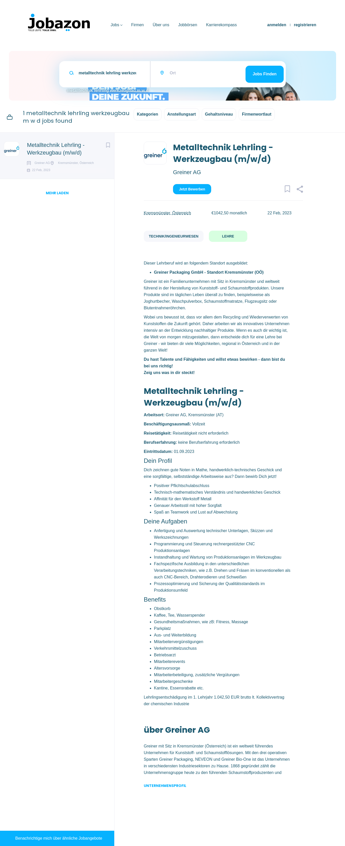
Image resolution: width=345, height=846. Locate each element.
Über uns (161, 25)
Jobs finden (265, 74)
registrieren (305, 25)
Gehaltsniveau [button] (219, 114)
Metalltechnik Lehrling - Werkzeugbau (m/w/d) (55, 149)
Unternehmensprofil (165, 785)
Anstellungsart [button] (181, 114)
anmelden (276, 25)
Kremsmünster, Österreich (167, 213)
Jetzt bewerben (192, 189)
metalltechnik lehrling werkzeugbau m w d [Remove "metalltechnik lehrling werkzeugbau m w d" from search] (107, 90)
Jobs (115, 25)
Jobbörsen (187, 25)
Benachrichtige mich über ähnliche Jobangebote (58, 838)
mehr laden (57, 208)
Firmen (137, 25)
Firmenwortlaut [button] (256, 114)
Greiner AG (187, 172)
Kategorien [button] (147, 114)
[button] (299, 190)
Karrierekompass (221, 25)
